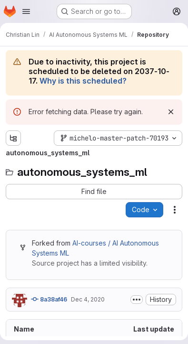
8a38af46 (49, 299)
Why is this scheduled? (83, 81)
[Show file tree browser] (13, 138)
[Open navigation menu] (26, 11)
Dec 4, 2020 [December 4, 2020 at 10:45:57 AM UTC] (88, 299)
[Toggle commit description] (136, 299)
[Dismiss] (171, 112)
